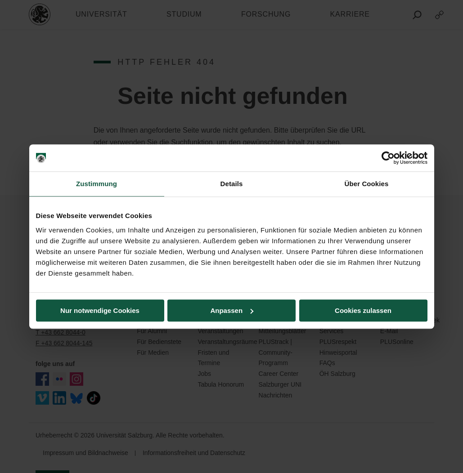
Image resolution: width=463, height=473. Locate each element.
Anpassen (231, 310)
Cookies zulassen (363, 310)
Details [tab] (231, 183)
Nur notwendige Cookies (99, 310)
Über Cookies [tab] (367, 183)
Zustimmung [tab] (96, 183)
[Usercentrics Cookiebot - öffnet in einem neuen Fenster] (388, 158)
